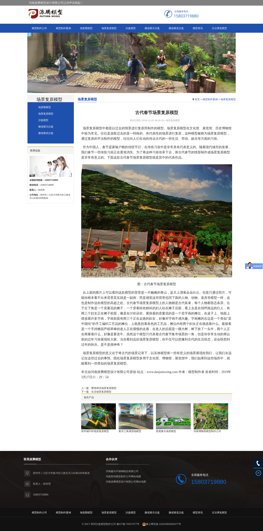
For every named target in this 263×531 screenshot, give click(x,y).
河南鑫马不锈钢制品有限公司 (122, 471)
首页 (197, 99)
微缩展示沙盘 (152, 28)
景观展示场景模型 (166, 431)
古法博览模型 (219, 28)
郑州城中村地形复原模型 (95, 431)
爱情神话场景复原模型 (103, 388)
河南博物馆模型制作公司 (207, 431)
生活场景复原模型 (101, 391)
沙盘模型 (131, 28)
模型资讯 (198, 28)
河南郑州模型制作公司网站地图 (123, 476)
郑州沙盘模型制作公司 (103, 524)
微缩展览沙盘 (176, 28)
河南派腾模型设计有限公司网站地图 (126, 481)
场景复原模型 (109, 28)
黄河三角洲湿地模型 (130, 431)
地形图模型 (86, 28)
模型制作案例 (63, 28)
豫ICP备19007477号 (128, 524)
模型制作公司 (39, 28)
